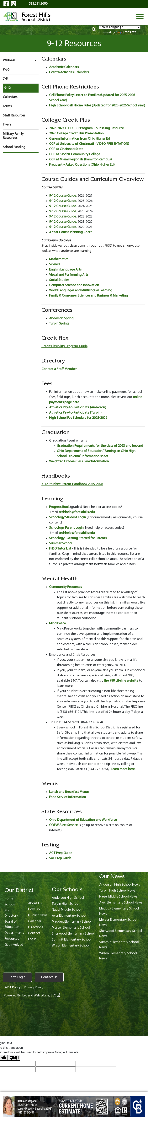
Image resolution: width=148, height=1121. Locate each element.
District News (37, 915)
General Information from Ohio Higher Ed (79, 139)
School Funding (14, 147)
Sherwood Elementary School (73, 934)
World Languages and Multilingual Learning (80, 290)
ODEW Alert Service (63, 825)
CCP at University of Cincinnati (71, 144)
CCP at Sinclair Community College (74, 154)
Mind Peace (57, 623)
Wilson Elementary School (70, 945)
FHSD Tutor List (60, 548)
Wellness (21, 60)
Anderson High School (68, 898)
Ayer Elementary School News (120, 902)
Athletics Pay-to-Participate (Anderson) (77, 407)
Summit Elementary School (71, 939)
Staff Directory (11, 913)
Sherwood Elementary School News (120, 933)
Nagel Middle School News (118, 896)
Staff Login (17, 977)
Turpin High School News (117, 891)
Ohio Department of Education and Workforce (83, 820)
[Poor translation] (14, 1058)
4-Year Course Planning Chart (70, 232)
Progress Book (59, 507)
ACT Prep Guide (60, 853)
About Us (35, 903)
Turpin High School (65, 904)
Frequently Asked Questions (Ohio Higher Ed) (82, 165)
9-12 (7, 88)
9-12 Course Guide (62, 196)
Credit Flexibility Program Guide (64, 346)
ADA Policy (12, 987)
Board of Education (11, 924)
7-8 (5, 79)
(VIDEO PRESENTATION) (112, 144)
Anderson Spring (61, 318)
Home (8, 898)
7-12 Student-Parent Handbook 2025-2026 (72, 484)
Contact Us (49, 977)
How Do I (34, 909)
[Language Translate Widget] (119, 27)
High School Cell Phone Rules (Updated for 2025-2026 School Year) (97, 105)
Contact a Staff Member (59, 369)
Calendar (34, 921)
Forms (7, 106)
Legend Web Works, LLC (41, 995)
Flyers (7, 124)
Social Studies (59, 280)
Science (54, 264)
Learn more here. (123, 769)
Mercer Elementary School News (118, 922)
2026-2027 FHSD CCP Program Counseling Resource (86, 128)
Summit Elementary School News (119, 944)
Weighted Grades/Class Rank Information (79, 461)
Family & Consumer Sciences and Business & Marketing (88, 296)
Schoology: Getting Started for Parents (78, 538)
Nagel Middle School (66, 910)
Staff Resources (14, 115)
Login (32, 939)
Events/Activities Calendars (69, 72)
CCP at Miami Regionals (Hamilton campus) (80, 159)
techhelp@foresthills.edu (77, 512)
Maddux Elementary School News (119, 911)
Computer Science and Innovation (74, 285)
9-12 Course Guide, (63, 222)
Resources (11, 939)
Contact (34, 933)
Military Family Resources (13, 136)
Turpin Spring (59, 323)
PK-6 (6, 70)
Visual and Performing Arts (68, 275)
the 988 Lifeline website (121, 681)
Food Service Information (67, 797)
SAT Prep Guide (60, 858)
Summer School (60, 543)
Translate (126, 32)
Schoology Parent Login (66, 528)
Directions (35, 927)
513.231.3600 (38, 4)
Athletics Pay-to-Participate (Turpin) (75, 413)
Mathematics (58, 259)
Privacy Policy (33, 987)
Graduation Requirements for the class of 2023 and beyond (100, 446)
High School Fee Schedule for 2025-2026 (78, 418)
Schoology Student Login (67, 517)
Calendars (10, 97)
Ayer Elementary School (69, 916)
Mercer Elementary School (71, 928)
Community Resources (65, 587)
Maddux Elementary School (72, 922)
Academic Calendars (64, 67)
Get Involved (13, 945)
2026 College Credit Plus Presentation (76, 133)
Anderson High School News (119, 885)
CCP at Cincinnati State (66, 149)
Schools (10, 904)
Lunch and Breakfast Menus (69, 792)
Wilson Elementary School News (118, 956)
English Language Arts (65, 269)
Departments (14, 933)
